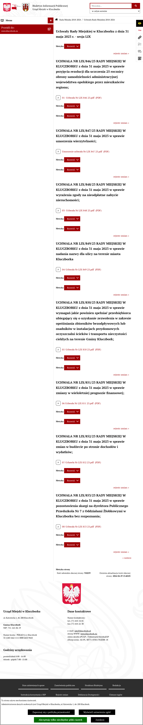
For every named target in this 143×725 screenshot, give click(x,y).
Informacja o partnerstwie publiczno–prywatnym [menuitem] (21, 366)
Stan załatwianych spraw (33, 685)
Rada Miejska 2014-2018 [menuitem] (14, 141)
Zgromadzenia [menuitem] (8, 337)
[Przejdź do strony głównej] (35, 7)
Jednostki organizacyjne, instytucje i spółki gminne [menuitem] (23, 160)
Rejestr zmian (62, 694)
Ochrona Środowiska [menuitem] (12, 299)
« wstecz (127, 557)
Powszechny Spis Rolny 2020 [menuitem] (16, 398)
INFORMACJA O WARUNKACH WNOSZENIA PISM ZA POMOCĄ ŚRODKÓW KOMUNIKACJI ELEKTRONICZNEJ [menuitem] (24, 450)
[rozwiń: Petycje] (51, 270)
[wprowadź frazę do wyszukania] (111, 6)
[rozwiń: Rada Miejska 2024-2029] (51, 32)
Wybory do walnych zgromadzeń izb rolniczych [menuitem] (20, 433)
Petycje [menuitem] (5, 270)
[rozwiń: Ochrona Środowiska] (51, 299)
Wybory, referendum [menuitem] (11, 320)
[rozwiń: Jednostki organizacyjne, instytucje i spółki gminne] (51, 159)
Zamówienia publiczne (64, 685)
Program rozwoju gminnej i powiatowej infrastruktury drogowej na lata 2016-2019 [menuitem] (23, 357)
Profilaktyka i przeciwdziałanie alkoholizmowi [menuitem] (17, 376)
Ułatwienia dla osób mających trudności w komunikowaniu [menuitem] (23, 307)
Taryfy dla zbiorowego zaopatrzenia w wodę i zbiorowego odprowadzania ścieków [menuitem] (24, 391)
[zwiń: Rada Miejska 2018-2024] (51, 38)
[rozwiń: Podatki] (51, 207)
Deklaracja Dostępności (88, 694)
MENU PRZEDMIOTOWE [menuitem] (14, 168)
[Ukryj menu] (51, 20)
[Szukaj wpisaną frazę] (136, 6)
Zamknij (100, 719)
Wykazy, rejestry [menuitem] (9, 314)
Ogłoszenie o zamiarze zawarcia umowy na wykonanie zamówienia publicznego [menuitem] (23, 262)
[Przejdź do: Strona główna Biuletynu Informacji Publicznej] (56, 20)
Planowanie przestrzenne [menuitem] (14, 218)
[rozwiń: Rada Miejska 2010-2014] (51, 147)
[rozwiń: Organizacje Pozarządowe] (51, 276)
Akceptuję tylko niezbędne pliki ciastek (60, 719)
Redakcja (117, 685)
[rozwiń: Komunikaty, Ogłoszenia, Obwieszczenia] (51, 288)
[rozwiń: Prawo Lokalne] (51, 189)
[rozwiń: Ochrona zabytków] (51, 225)
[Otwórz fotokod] (139, 58)
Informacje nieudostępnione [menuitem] (16, 174)
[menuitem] (27, 46)
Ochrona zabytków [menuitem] (11, 224)
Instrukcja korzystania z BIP (33, 694)
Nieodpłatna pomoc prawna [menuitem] (15, 343)
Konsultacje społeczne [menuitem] (12, 383)
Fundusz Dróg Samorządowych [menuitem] (17, 404)
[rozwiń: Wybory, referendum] (51, 320)
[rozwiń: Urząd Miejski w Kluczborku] (51, 153)
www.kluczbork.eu (89, 633)
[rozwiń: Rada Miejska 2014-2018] (51, 141)
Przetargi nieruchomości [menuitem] (14, 212)
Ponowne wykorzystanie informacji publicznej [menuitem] (19, 181)
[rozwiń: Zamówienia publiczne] (51, 230)
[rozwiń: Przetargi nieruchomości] (51, 213)
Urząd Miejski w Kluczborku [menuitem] (15, 153)
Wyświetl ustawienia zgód (97, 712)
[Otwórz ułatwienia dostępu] (139, 23)
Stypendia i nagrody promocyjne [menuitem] (18, 425)
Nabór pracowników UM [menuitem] (13, 349)
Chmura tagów (115, 694)
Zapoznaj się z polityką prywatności (51, 712)
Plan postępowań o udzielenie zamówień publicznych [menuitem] (22, 247)
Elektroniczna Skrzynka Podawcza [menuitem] (19, 293)
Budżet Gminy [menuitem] (8, 195)
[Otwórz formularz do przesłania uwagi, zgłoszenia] (139, 51)
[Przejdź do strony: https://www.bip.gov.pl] (139, 30)
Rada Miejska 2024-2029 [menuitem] (14, 32)
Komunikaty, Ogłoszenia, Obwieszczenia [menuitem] (22, 287)
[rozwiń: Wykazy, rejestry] (51, 315)
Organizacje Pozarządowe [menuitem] (14, 275)
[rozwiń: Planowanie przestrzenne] (51, 219)
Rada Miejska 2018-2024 (70, 19)
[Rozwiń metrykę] (72, 46)
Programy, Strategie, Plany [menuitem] (15, 281)
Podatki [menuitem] (5, 206)
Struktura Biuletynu (94, 685)
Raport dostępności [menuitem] (11, 419)
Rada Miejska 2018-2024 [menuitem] (14, 37)
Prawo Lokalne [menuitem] (9, 189)
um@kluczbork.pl (83, 631)
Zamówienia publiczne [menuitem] (13, 230)
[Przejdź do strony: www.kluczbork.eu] (139, 37)
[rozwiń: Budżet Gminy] (51, 195)
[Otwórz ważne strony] (139, 44)
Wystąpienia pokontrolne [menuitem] (14, 332)
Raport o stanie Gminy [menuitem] (13, 201)
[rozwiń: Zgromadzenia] (51, 338)
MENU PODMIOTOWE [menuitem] (13, 26)
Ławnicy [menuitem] (5, 326)
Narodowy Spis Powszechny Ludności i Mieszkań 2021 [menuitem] (21, 412)
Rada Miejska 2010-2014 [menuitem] (14, 147)
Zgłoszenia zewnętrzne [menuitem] (13, 440)
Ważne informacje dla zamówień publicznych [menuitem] (18, 238)
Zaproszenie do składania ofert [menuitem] (17, 254)
